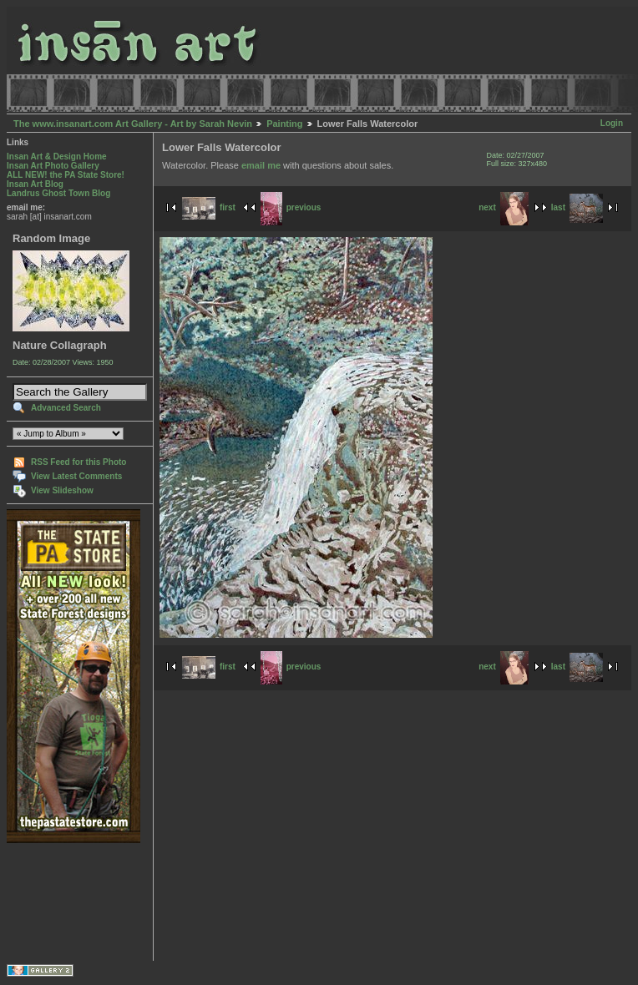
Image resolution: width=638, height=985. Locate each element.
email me (261, 165)
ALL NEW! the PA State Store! (65, 174)
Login (611, 123)
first (208, 207)
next (503, 207)
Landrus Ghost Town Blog (58, 193)
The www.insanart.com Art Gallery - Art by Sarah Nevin (132, 124)
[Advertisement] (59, 902)
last (577, 207)
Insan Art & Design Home (57, 156)
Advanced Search (66, 407)
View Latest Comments (76, 476)
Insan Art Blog (35, 184)
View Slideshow (62, 490)
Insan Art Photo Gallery (53, 165)
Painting (284, 124)
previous (291, 207)
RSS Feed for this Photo (78, 462)
